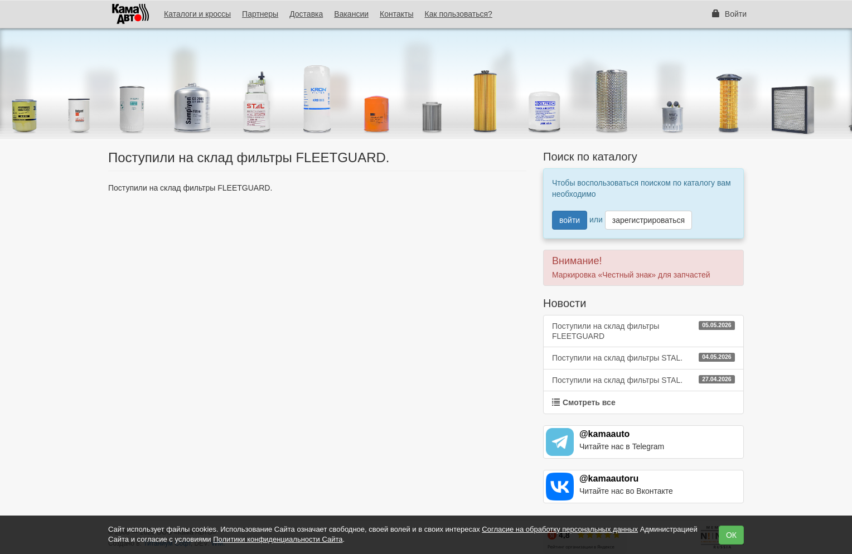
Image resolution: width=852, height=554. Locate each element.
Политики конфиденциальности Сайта (277, 539)
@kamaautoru (608, 478)
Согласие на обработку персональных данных (560, 529)
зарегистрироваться (648, 220)
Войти (729, 13)
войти (569, 220)
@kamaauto (604, 434)
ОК (731, 535)
